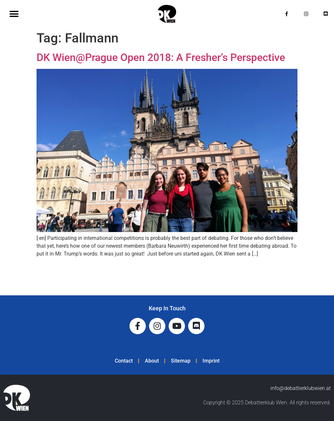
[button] (14, 14)
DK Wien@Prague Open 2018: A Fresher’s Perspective (161, 57)
